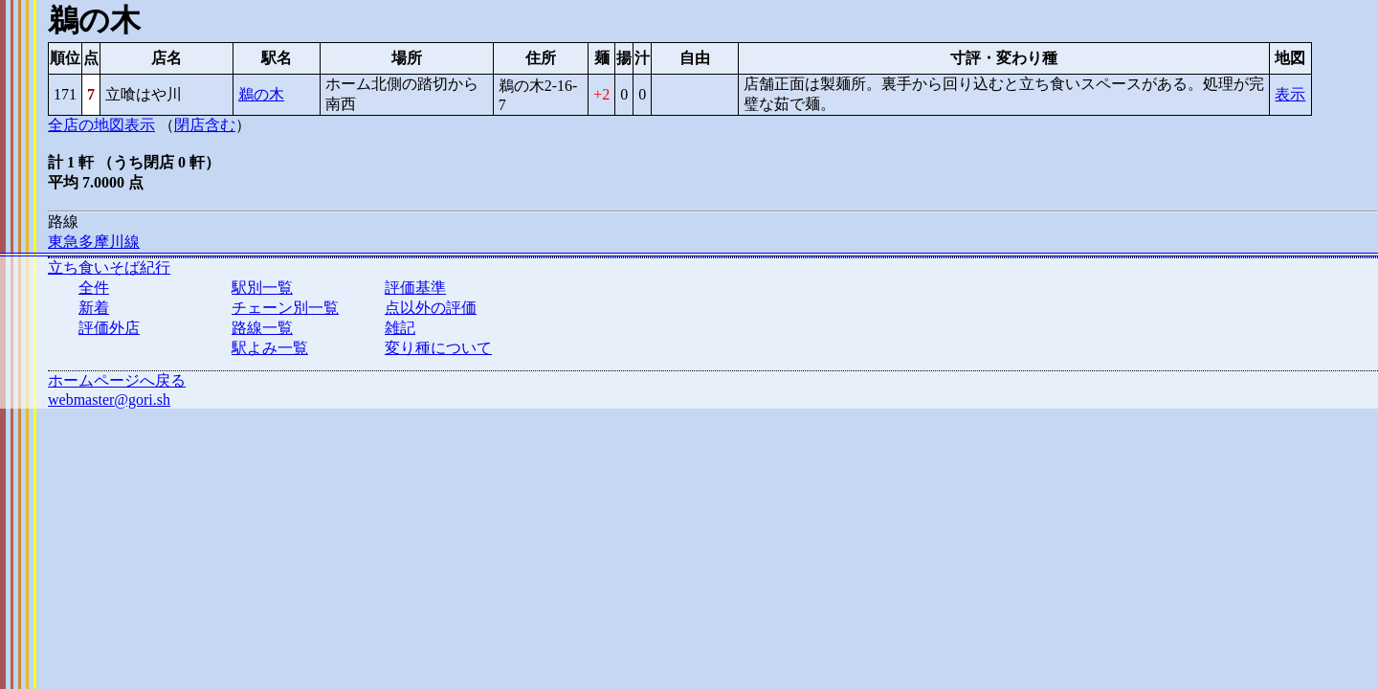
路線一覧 (262, 328)
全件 (93, 287)
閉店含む (204, 125)
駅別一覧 (262, 287)
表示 (1290, 94)
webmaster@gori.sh (109, 399)
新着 (93, 308)
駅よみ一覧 (270, 348)
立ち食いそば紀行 (109, 267)
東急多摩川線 (94, 241)
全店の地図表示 (101, 125)
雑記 (400, 328)
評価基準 (415, 287)
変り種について (438, 348)
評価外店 (109, 328)
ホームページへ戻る (117, 380)
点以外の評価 (431, 308)
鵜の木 (261, 94)
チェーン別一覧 (285, 308)
